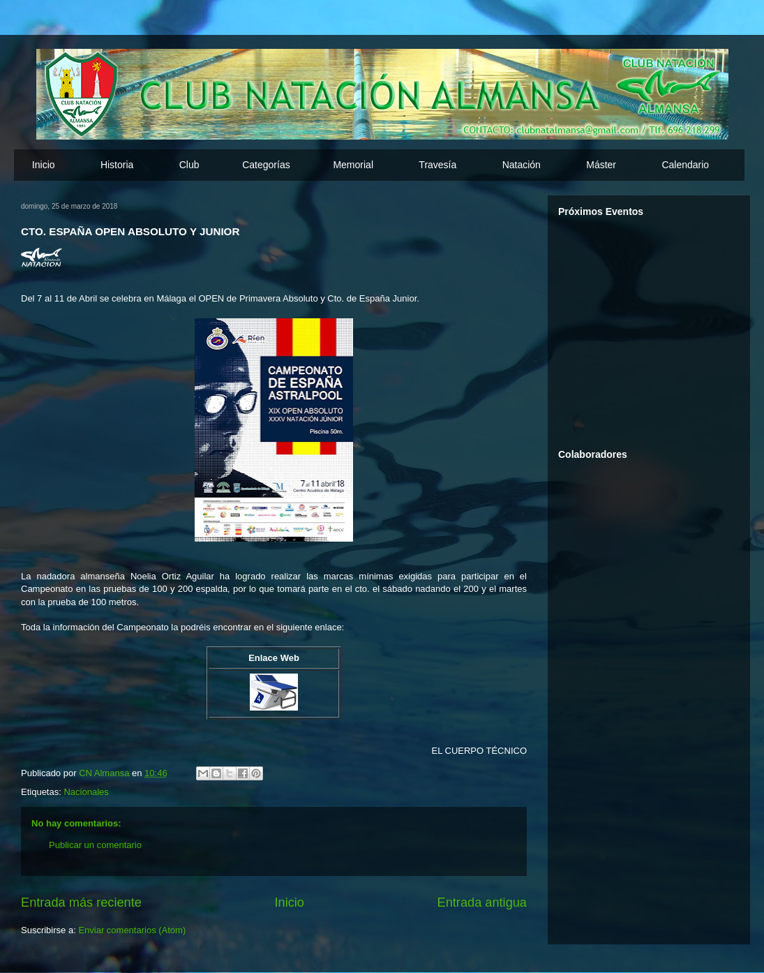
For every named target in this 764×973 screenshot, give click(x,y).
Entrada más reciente (81, 902)
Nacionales (85, 792)
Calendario (685, 164)
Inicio (43, 164)
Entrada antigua (482, 902)
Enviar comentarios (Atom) (132, 930)
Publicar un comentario (95, 845)
